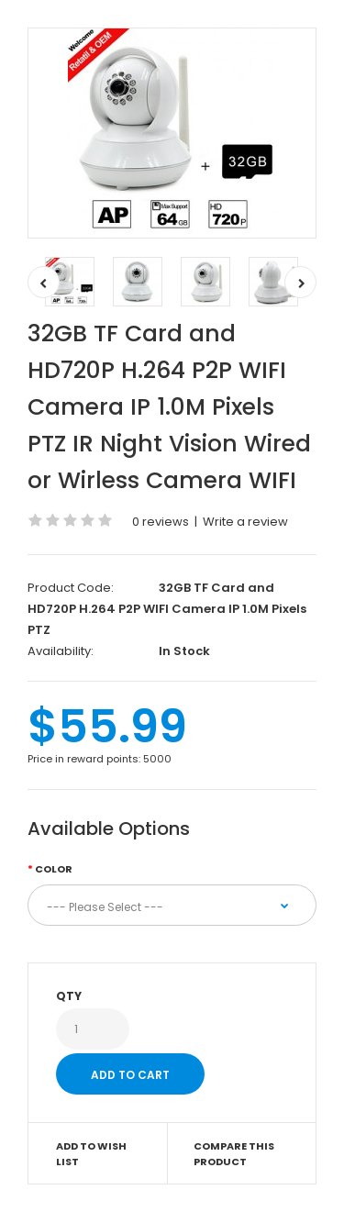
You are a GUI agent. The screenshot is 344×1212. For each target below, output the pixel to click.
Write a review (245, 521)
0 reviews (160, 521)
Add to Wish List (91, 1154)
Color (53, 869)
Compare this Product (234, 1154)
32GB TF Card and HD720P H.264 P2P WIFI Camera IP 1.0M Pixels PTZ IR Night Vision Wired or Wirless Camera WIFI (169, 406)
